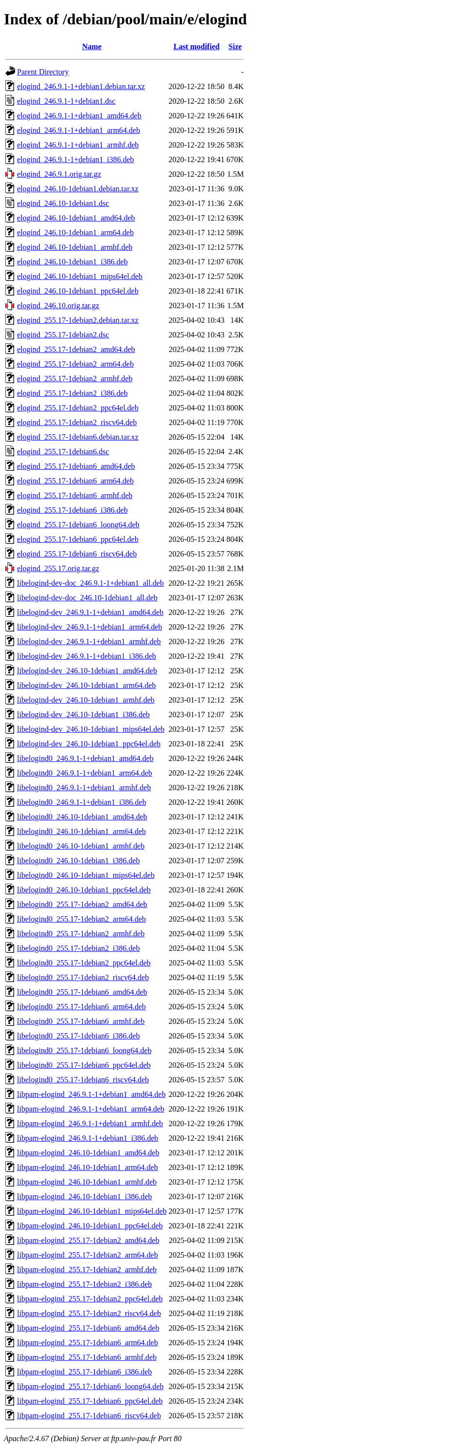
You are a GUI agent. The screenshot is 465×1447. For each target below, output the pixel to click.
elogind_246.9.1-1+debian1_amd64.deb (79, 115)
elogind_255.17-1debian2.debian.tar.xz (78, 320)
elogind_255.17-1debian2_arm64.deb (75, 364)
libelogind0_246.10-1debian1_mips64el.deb (86, 875)
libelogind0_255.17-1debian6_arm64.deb (81, 1006)
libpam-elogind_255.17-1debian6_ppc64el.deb (89, 1401)
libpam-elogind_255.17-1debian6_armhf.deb (87, 1357)
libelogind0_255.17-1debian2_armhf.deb (80, 933)
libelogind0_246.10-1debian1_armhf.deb (80, 846)
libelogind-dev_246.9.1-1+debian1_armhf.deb (89, 641)
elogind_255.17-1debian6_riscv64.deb (77, 554)
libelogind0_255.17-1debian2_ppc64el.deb (84, 963)
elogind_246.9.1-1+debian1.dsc (66, 101)
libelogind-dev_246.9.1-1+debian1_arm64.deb (89, 627)
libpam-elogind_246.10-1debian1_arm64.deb (87, 1167)
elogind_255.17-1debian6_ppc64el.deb (78, 539)
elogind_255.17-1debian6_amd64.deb (76, 466)
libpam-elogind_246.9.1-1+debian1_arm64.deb (90, 1109)
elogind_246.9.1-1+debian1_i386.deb (75, 159)
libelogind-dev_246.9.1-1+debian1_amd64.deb (90, 612)
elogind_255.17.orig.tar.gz (58, 568)
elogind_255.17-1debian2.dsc (63, 335)
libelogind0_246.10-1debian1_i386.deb (78, 860)
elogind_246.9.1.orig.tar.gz (59, 174)
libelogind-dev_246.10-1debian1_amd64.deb (87, 671)
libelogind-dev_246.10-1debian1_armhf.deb (86, 700)
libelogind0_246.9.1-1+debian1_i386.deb (81, 802)
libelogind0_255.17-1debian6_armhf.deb (80, 1021)
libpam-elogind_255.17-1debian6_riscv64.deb (89, 1415)
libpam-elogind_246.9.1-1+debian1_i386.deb (87, 1138)
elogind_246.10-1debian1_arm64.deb (75, 232)
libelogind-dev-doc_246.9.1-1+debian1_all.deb (90, 583)
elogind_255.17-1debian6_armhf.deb (74, 495)
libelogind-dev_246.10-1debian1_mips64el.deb (90, 729)
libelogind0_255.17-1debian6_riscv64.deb (83, 1080)
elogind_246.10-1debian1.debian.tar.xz (78, 189)
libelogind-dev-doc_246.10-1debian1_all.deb (87, 598)
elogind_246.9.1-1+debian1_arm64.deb (78, 130)
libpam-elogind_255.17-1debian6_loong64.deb (90, 1386)
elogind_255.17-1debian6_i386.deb (72, 510)
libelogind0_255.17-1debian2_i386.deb (78, 948)
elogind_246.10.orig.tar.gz (58, 305)
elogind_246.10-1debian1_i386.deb (72, 262)
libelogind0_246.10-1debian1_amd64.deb (82, 817)
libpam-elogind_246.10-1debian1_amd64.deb (88, 1153)
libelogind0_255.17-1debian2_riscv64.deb (83, 977)
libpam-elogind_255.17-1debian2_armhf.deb (87, 1269)
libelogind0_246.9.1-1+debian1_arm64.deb (84, 773)
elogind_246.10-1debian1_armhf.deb (74, 247)
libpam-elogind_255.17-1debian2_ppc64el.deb (89, 1299)
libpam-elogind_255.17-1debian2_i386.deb (84, 1284)
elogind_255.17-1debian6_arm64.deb (75, 481)
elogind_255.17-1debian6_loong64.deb (78, 524)
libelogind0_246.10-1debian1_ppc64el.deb (84, 890)
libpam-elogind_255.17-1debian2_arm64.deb (87, 1255)
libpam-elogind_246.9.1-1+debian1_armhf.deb (90, 1123)
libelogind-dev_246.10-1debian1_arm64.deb (86, 685)
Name (92, 46)
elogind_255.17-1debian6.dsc (63, 451)
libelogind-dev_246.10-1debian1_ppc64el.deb (89, 744)
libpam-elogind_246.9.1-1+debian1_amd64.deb (91, 1094)
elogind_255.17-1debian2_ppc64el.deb (78, 408)
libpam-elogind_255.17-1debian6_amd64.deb (88, 1328)
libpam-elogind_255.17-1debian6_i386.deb (84, 1372)
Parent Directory (43, 72)
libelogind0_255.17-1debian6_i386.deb (78, 1036)
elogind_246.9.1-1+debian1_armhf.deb (78, 145)
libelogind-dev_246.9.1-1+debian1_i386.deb (86, 656)
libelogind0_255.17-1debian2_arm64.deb (81, 919)
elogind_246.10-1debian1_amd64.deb (76, 218)
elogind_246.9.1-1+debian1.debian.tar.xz (81, 86)
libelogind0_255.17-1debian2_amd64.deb (82, 904)
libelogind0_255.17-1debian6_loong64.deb (84, 1050)
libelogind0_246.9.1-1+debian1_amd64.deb (85, 758)
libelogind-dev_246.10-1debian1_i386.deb (83, 714)
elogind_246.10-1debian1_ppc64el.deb (78, 291)
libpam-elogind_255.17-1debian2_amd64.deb (88, 1240)
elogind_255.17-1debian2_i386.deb (72, 393)
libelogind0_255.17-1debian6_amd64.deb (82, 992)
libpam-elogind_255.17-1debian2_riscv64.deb (89, 1313)
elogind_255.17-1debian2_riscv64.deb (77, 422)
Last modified (197, 46)
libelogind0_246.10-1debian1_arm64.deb (81, 831)
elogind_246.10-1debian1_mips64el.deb (80, 276)
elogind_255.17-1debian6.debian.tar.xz (78, 437)
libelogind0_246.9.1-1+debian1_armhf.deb (84, 787)
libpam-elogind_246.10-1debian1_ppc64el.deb (89, 1226)
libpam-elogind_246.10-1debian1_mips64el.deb (92, 1211)
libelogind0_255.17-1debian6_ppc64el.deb (84, 1065)
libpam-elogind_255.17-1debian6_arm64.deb (87, 1342)
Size (235, 46)
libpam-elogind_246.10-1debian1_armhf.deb (87, 1182)
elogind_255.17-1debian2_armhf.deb (74, 378)
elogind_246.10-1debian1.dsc (63, 203)
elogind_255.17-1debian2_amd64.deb (76, 349)
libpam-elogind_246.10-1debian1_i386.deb (84, 1196)
